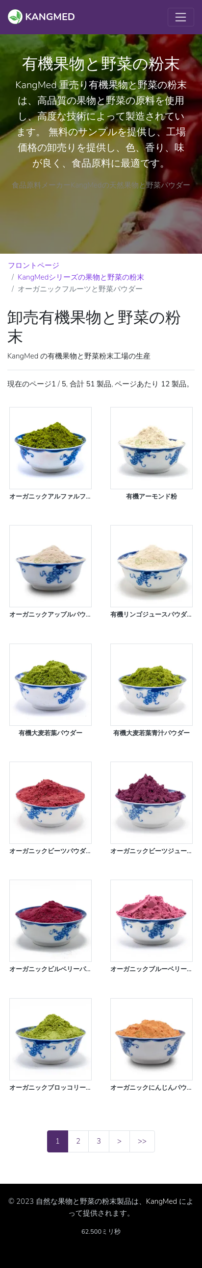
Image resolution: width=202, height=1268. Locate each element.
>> (142, 1141)
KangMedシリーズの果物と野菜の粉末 (81, 277)
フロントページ (33, 265)
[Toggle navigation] (181, 17)
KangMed (161, 1201)
